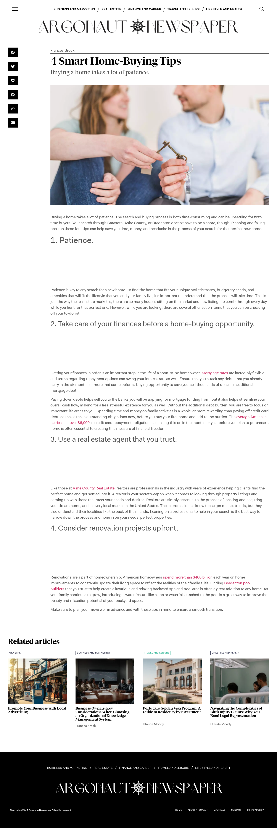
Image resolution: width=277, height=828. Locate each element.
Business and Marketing (74, 9)
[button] (13, 52)
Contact (236, 810)
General (15, 652)
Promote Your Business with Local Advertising (37, 710)
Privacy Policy (255, 810)
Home (178, 810)
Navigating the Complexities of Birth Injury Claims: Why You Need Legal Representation (236, 712)
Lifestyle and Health (224, 9)
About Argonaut (198, 810)
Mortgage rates (215, 373)
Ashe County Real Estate (93, 488)
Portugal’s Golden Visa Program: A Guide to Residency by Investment (172, 710)
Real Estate (111, 9)
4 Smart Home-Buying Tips (115, 61)
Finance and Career (144, 9)
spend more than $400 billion (188, 577)
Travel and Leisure (183, 9)
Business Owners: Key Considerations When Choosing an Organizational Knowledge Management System (102, 713)
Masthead (219, 810)
